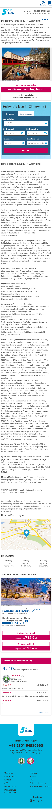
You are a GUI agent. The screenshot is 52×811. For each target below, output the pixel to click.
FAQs (32, 779)
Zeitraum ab (9, 129)
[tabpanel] (26, 64)
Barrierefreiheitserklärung (39, 786)
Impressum (9, 776)
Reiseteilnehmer (33, 139)
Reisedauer (8, 139)
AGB (6, 783)
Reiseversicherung (38, 783)
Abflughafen (8, 119)
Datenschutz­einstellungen (10, 791)
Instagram (36, 800)
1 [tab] (26, 609)
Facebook (36, 797)
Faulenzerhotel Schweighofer (18, 610)
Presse (33, 776)
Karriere (33, 773)
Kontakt (7, 779)
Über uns (8, 773)
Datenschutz (10, 786)
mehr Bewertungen (40, 712)
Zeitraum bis (32, 129)
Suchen (26, 150)
